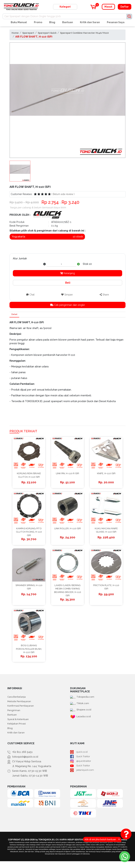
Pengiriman (14, 714)
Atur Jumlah (20, 258)
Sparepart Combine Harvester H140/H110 (84, 33)
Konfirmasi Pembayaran (21, 709)
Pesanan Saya (115, 22)
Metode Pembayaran (20, 705)
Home (15, 33)
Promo (38, 22)
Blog (52, 22)
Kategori (65, 6)
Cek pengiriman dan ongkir (67, 305)
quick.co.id (79, 757)
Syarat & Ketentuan (19, 724)
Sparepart (28, 33)
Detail (15, 314)
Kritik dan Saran (90, 22)
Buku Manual (19, 22)
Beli (67, 282)
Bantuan (67, 22)
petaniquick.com (82, 776)
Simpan (67, 294)
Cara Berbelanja (16, 700)
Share (104, 294)
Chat (30, 294)
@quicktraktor (81, 767)
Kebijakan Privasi (17, 728)
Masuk (108, 6)
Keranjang (67, 273)
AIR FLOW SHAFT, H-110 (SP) (33, 36)
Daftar (124, 6)
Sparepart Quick (47, 33)
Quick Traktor (81, 762)
